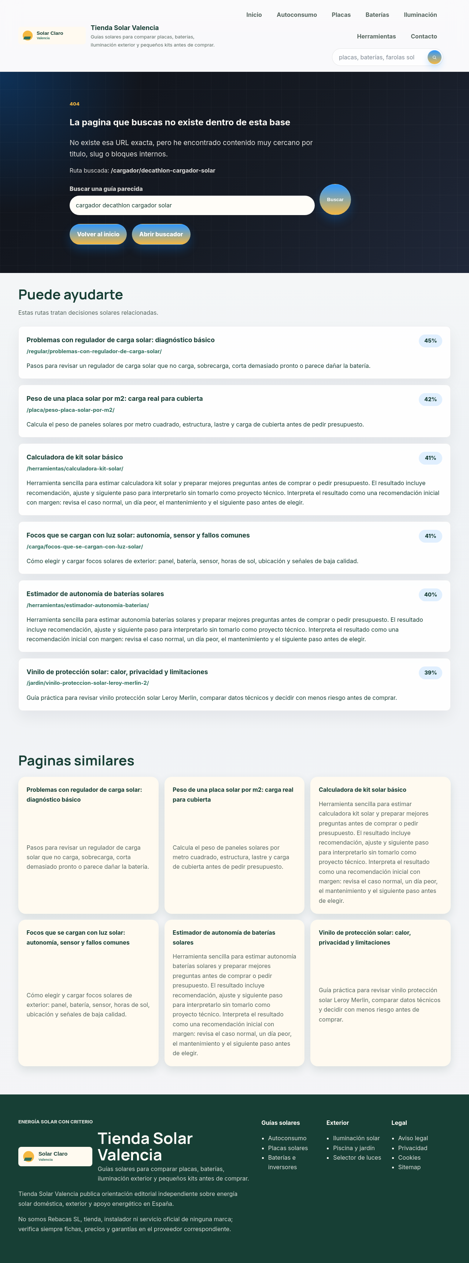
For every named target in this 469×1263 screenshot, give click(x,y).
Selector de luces (357, 1157)
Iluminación (420, 14)
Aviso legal (413, 1138)
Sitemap (409, 1167)
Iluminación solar (356, 1138)
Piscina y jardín (354, 1148)
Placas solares (288, 1148)
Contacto (424, 36)
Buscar (335, 199)
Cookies (409, 1157)
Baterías (377, 14)
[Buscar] (435, 57)
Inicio (254, 14)
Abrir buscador (161, 234)
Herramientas (376, 36)
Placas (341, 14)
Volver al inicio (98, 234)
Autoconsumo (297, 14)
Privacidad (413, 1148)
